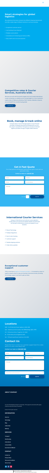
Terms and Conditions (10, 460)
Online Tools (7, 425)
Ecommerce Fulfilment (10, 447)
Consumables (8, 444)
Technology (7, 420)
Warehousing (8, 439)
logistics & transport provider (22, 271)
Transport (7, 436)
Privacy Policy (8, 457)
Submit (37, 196)
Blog (6, 422)
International (8, 442)
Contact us (10, 105)
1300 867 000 (30, 173)
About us (7, 417)
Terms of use (8, 462)
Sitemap (7, 428)
